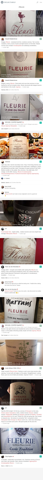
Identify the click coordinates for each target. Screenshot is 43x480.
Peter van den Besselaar (12, 266)
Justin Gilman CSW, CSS (12, 368)
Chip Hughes (8, 456)
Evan (2, 466)
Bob (7, 466)
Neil (7, 89)
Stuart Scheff (8, 186)
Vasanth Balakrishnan (11, 39)
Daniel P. (6, 128)
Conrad (5, 335)
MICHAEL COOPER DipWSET (13, 122)
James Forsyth (8, 281)
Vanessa (3, 89)
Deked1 (8, 178)
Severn (7, 182)
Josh (2, 128)
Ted (2, 335)
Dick (6, 277)
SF (6, 228)
